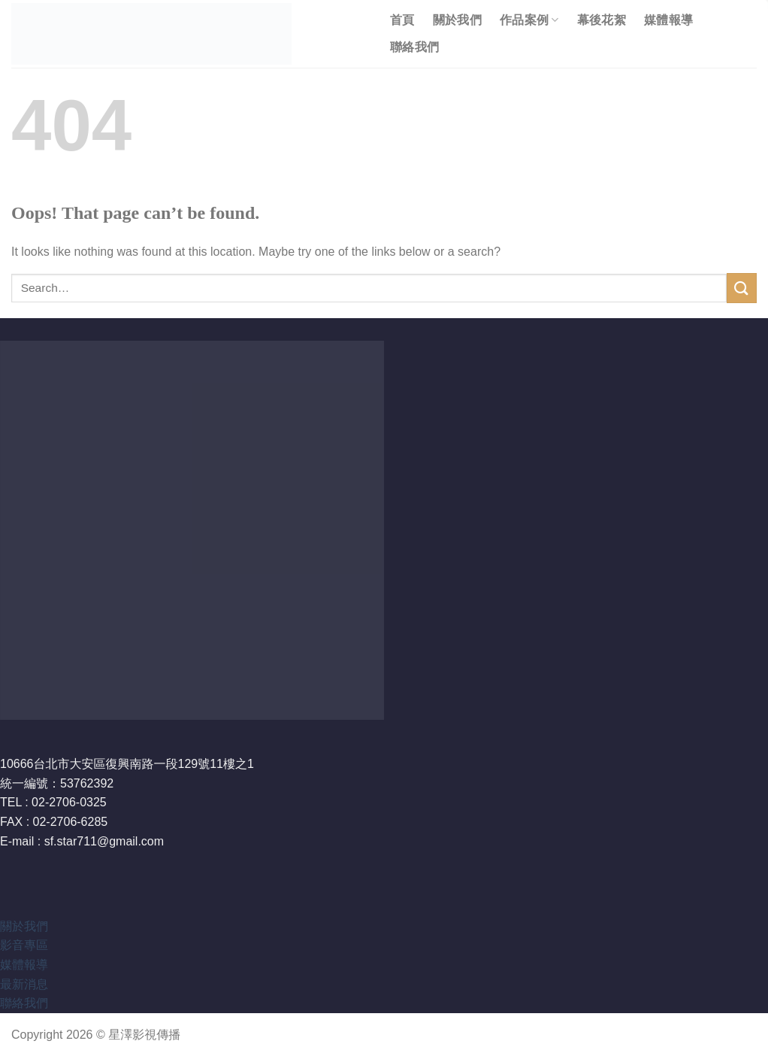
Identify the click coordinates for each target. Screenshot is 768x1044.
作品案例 (529, 20)
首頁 (402, 20)
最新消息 (24, 984)
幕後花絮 (601, 20)
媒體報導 (668, 20)
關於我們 (457, 20)
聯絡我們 (414, 47)
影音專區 (24, 945)
